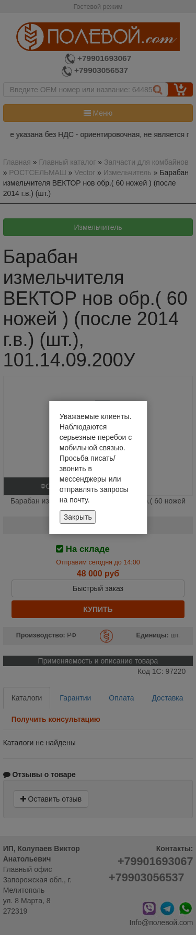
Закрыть (78, 517)
